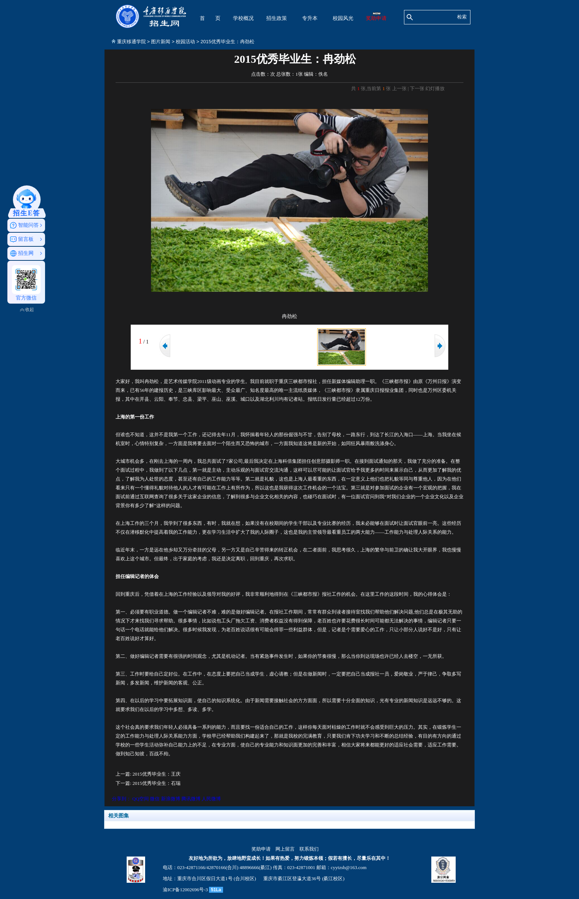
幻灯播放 (435, 88)
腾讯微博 (191, 798)
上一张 (399, 88)
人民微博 (211, 798)
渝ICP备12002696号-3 (185, 889)
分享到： (121, 798)
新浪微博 (170, 798)
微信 (155, 798)
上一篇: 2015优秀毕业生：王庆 (148, 774)
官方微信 (26, 283)
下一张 (417, 88)
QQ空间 (140, 798)
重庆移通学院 (131, 41)
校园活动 (185, 41)
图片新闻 (160, 41)
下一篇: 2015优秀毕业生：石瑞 (148, 783)
